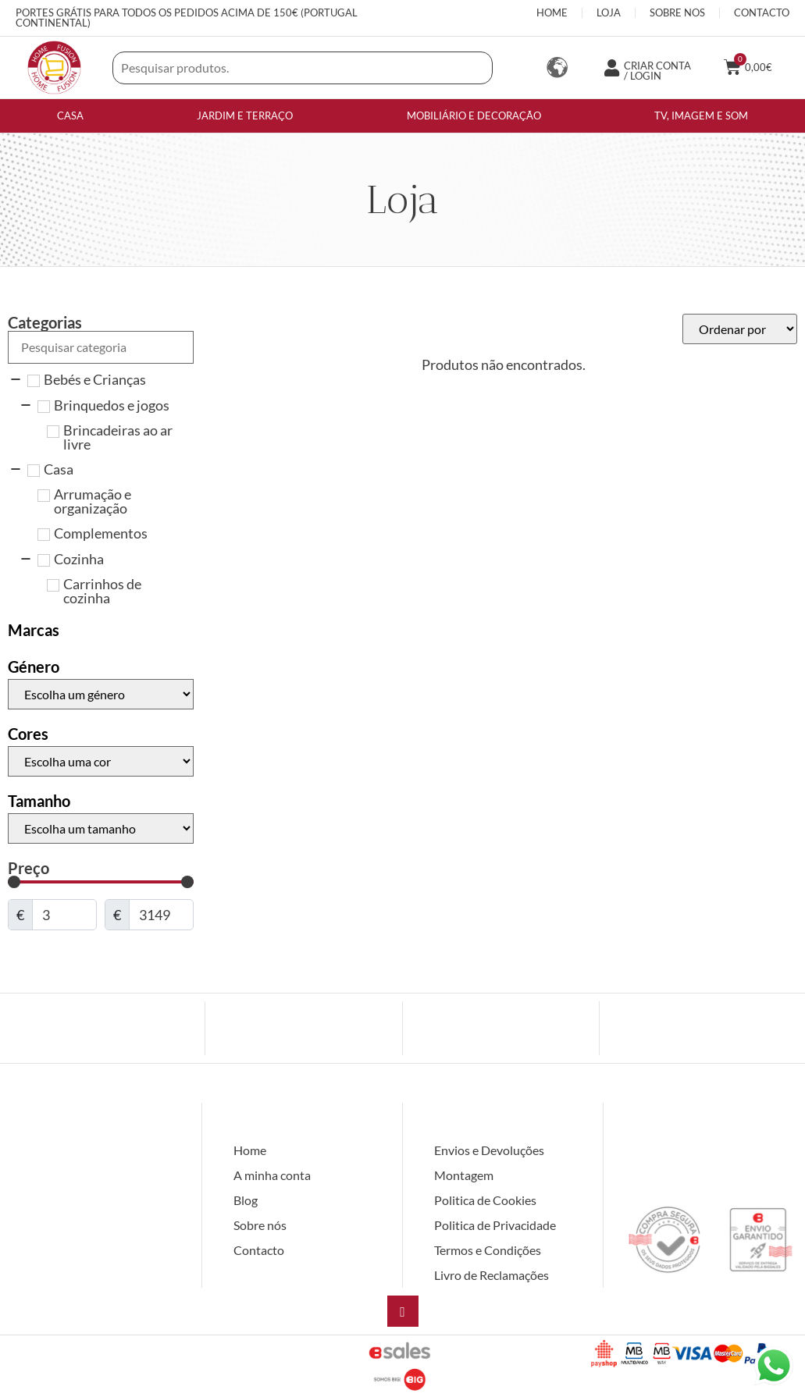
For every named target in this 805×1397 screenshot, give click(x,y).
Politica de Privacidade (495, 1224)
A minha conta (272, 1175)
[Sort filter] (739, 329)
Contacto (258, 1249)
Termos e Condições (487, 1249)
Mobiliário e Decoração (474, 115)
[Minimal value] (101, 882)
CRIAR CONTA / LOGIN (657, 70)
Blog (245, 1200)
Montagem (463, 1175)
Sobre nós (260, 1224)
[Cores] (101, 761)
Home (249, 1150)
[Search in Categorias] (101, 347)
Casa (70, 115)
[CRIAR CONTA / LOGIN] (611, 67)
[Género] (101, 694)
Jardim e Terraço (245, 115)
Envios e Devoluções (489, 1150)
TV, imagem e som (701, 115)
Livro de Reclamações (491, 1274)
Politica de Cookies (485, 1200)
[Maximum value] (161, 914)
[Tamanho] (101, 828)
